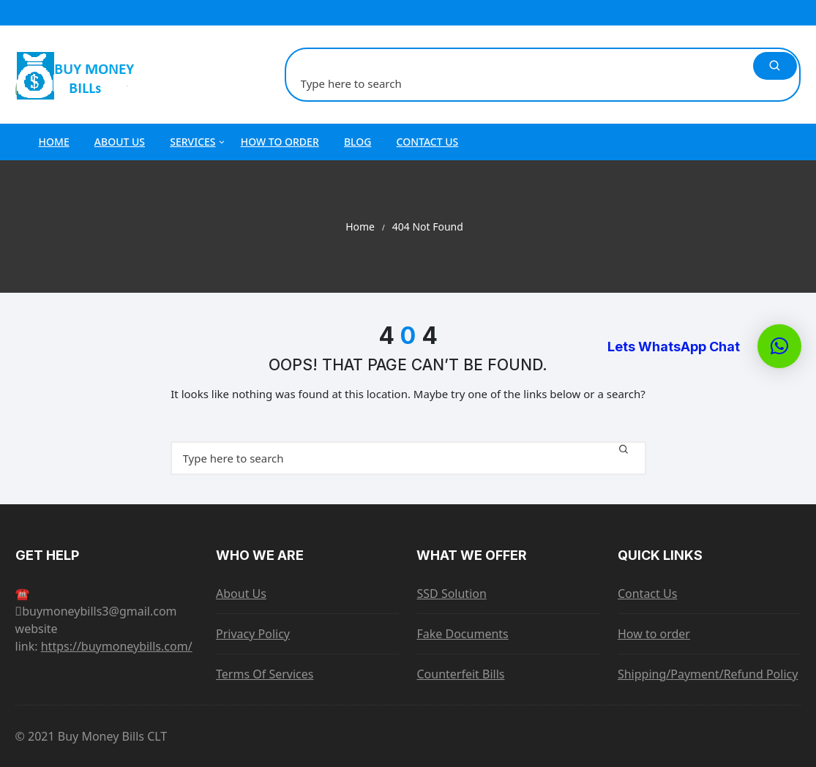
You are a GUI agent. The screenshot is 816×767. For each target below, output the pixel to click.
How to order (280, 142)
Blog (358, 142)
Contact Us (428, 142)
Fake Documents (462, 634)
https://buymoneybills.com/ (116, 646)
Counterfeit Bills (460, 674)
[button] (779, 346)
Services (198, 142)
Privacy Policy (253, 634)
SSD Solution (451, 593)
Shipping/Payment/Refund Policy (708, 674)
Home (54, 142)
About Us (119, 142)
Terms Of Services (264, 674)
